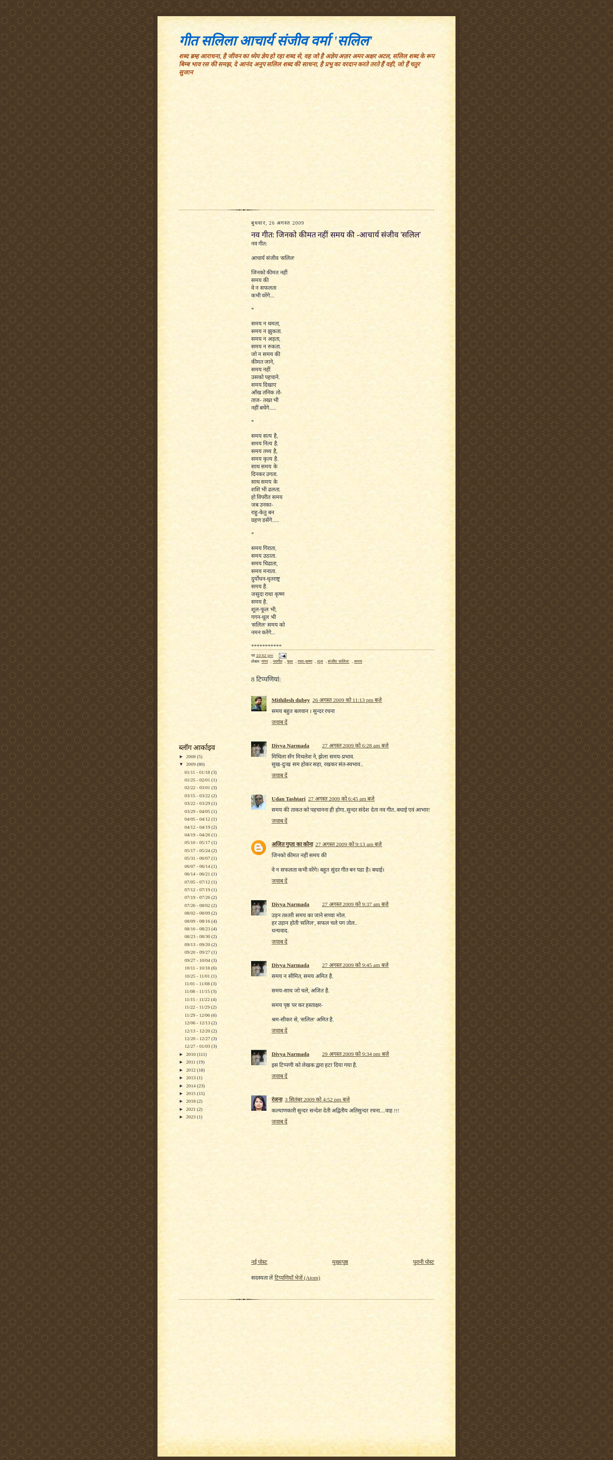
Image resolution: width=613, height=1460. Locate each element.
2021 (191, 1109)
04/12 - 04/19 (197, 827)
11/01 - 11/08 (197, 983)
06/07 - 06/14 (197, 866)
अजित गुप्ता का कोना (292, 844)
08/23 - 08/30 (197, 936)
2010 (191, 1054)
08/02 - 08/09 (197, 912)
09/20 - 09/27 (197, 952)
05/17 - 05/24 (197, 850)
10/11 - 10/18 (197, 967)
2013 (191, 1077)
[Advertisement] (306, 145)
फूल (290, 661)
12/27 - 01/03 (197, 1046)
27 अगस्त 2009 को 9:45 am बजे (355, 965)
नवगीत (277, 661)
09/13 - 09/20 (197, 944)
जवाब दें (279, 722)
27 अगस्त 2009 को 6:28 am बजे (355, 745)
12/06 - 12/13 (197, 1022)
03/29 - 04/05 (197, 811)
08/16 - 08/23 (197, 928)
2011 (191, 1061)
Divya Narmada (290, 745)
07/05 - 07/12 (197, 881)
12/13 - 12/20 (197, 1030)
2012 (191, 1069)
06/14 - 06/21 (197, 873)
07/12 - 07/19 (197, 889)
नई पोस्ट (259, 1262)
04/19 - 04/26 (197, 834)
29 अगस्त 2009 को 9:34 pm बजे (355, 1054)
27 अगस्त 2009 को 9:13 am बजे (348, 844)
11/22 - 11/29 (197, 1006)
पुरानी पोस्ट (423, 1262)
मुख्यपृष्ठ (340, 1262)
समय (358, 661)
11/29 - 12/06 (197, 1015)
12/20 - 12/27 (197, 1038)
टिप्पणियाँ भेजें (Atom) (298, 1278)
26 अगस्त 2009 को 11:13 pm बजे (347, 700)
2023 (191, 1116)
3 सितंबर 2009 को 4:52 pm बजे (317, 1099)
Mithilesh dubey (291, 700)
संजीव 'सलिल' (338, 661)
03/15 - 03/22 (197, 795)
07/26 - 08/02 (197, 905)
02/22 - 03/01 (197, 787)
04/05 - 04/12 (197, 818)
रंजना (277, 1099)
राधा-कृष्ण (305, 661)
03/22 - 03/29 (197, 803)
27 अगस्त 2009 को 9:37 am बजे (355, 904)
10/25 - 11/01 (197, 975)
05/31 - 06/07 (197, 858)
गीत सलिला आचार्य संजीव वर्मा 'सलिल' (275, 40)
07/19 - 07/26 (197, 897)
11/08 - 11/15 (197, 991)
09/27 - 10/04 (197, 960)
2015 (191, 1093)
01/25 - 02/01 (197, 779)
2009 (191, 764)
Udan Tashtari (289, 799)
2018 (191, 1101)
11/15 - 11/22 (197, 999)
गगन (264, 661)
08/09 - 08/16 (197, 921)
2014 (191, 1085)
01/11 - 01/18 (197, 772)
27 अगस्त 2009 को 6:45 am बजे (341, 799)
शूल (320, 661)
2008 (191, 756)
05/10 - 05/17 (197, 842)
